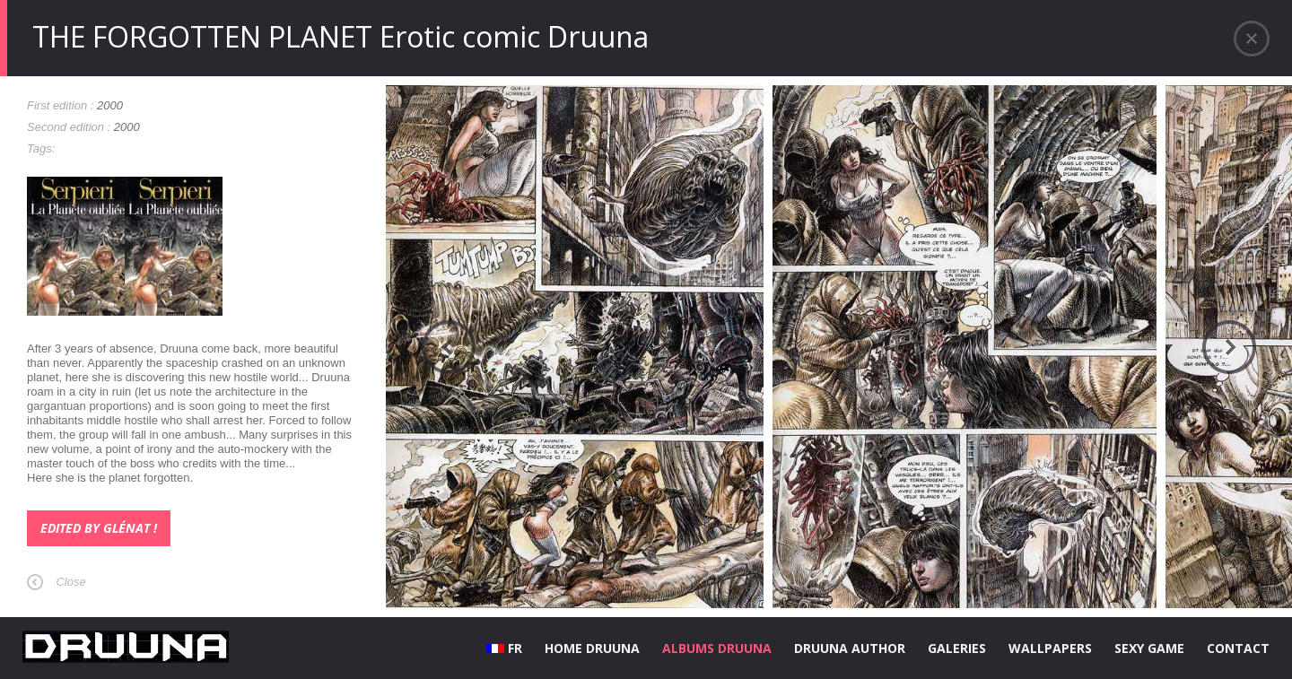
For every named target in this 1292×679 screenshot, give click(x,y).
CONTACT (1238, 648)
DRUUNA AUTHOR (849, 648)
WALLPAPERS (1050, 648)
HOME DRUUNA (592, 648)
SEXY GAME (1149, 648)
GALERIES (957, 648)
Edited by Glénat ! (98, 527)
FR (504, 648)
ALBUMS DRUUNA (717, 648)
